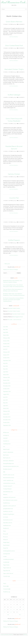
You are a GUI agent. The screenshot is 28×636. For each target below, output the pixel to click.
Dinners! (5, 494)
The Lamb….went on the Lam (14, 319)
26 (23, 609)
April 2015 (5, 405)
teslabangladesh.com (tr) (9, 551)
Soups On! (5, 548)
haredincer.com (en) (8, 511)
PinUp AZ (5, 539)
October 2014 (6, 422)
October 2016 (6, 357)
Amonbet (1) (6, 441)
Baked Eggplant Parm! (18, 316)
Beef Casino (6, 455)
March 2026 (6, 335)
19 (23, 607)
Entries (6, 586)
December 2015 (6, 383)
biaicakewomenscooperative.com (11, 466)
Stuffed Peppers (14, 240)
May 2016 (5, 369)
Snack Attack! (6, 545)
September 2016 (7, 360)
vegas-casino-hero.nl (8, 573)
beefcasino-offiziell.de (8, 460)
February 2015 (6, 411)
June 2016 (5, 366)
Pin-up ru (5, 536)
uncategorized (6, 553)
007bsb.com (6, 432)
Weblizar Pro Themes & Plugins (10, 269)
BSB (4, 472)
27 (4, 612)
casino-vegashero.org (8, 480)
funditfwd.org (6, 503)
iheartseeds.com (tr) (8, 520)
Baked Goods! (6, 449)
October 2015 (6, 388)
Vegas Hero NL (6, 570)
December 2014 (6, 417)
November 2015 (6, 386)
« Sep (8, 614)
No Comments (20, 24)
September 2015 (7, 391)
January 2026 (6, 340)
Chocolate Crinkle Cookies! (14, 308)
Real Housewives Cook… (14, 2)
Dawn (6, 24)
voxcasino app (6, 576)
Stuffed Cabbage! (14, 95)
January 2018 (6, 346)
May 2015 (5, 402)
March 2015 (6, 408)
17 (17, 607)
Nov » (20, 614)
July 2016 (5, 363)
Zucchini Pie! (14, 198)
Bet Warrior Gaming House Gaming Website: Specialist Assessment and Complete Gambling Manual (13, 299)
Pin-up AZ (5, 534)
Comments (6, 589)
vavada (4, 556)
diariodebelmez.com (8, 491)
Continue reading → (14, 36)
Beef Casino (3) (6, 457)
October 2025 (6, 343)
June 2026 (5, 326)
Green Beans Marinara (14, 22)
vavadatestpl (6, 562)
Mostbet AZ (6, 528)
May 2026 (5, 329)
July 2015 (5, 397)
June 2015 (5, 400)
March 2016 (6, 374)
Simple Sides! (6, 542)
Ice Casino (5, 517)
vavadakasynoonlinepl (8, 559)
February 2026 (6, 338)
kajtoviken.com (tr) (7, 522)
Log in (4, 583)
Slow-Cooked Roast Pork (14, 45)
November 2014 (6, 419)
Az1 (4, 446)
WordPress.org (6, 591)
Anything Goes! (6, 443)
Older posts (6, 263)
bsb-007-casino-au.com (8, 474)
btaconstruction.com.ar (8, 477)
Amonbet (5, 438)
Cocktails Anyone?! (7, 486)
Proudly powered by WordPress (7, 634)
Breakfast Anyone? (7, 469)
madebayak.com (7, 525)
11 (20, 604)
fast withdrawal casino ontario (10, 500)
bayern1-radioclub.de (8, 452)
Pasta (4, 531)
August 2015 (6, 394)
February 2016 (6, 377)
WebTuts (25, 634)
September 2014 (7, 425)
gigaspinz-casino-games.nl (9, 505)
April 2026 (5, 332)
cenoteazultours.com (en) (9, 483)
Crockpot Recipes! (7, 488)
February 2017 (6, 352)
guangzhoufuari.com (8, 508)
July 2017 (5, 349)
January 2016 (6, 380)
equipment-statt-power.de (9, 497)
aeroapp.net (6, 435)
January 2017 (6, 355)
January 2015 (6, 414)
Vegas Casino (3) (7, 567)
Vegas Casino (6, 565)
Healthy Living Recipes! (8, 514)
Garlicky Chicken (14, 174)
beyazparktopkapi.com (8, 463)
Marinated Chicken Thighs (14, 69)
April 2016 (5, 371)
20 (4, 609)
